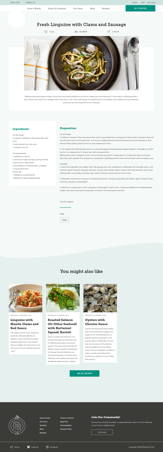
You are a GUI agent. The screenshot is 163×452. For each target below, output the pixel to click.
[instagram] (52, 447)
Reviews (43, 425)
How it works (45, 418)
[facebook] (33, 447)
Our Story (78, 8)
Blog (92, 8)
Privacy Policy (66, 429)
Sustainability (65, 425)
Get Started (140, 8)
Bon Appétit (69, 202)
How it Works (34, 8)
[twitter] (15, 447)
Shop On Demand (57, 8)
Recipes (106, 8)
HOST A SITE (14, 3)
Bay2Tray (64, 421)
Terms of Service (67, 418)
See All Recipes (84, 373)
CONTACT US (30, 3)
